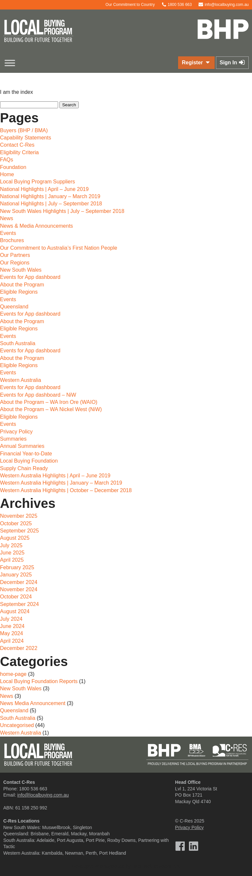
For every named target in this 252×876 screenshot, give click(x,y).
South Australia (17, 343)
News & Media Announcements (36, 226)
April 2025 (12, 560)
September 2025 (19, 530)
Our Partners (15, 255)
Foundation (13, 167)
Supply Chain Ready (24, 468)
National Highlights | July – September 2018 (51, 203)
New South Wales (21, 270)
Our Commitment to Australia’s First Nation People (58, 248)
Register (196, 62)
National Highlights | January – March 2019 (50, 196)
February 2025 (17, 567)
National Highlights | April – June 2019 (44, 189)
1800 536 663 (176, 4)
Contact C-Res (17, 145)
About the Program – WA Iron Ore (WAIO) (48, 402)
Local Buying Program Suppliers (37, 181)
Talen (137, 866)
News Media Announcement (32, 703)
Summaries (13, 439)
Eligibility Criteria (19, 152)
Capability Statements (25, 137)
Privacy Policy (16, 431)
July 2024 (11, 619)
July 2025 (11, 545)
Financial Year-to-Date (26, 453)
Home (7, 174)
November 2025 (18, 516)
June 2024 (12, 626)
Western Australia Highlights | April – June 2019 (55, 475)
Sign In (232, 62)
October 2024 (16, 596)
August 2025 (15, 538)
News (6, 218)
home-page (13, 674)
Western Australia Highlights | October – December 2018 (66, 490)
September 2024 (19, 604)
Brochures (12, 240)
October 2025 (16, 523)
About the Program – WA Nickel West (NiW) (51, 409)
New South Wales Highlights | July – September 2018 (62, 211)
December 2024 (18, 582)
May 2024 (11, 633)
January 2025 (16, 574)
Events (8, 233)
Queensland (14, 306)
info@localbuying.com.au (223, 4)
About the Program (22, 284)
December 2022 (18, 648)
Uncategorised (17, 725)
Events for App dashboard (30, 277)
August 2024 (15, 611)
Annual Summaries (22, 446)
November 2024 (18, 589)
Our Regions (15, 262)
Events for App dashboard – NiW (38, 395)
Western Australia (20, 380)
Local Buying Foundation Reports (39, 681)
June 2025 (12, 552)
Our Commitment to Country (127, 4)
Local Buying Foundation (29, 461)
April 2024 (12, 641)
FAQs (6, 159)
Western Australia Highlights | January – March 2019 (61, 483)
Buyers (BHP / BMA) (24, 130)
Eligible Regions (19, 292)
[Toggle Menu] (10, 63)
